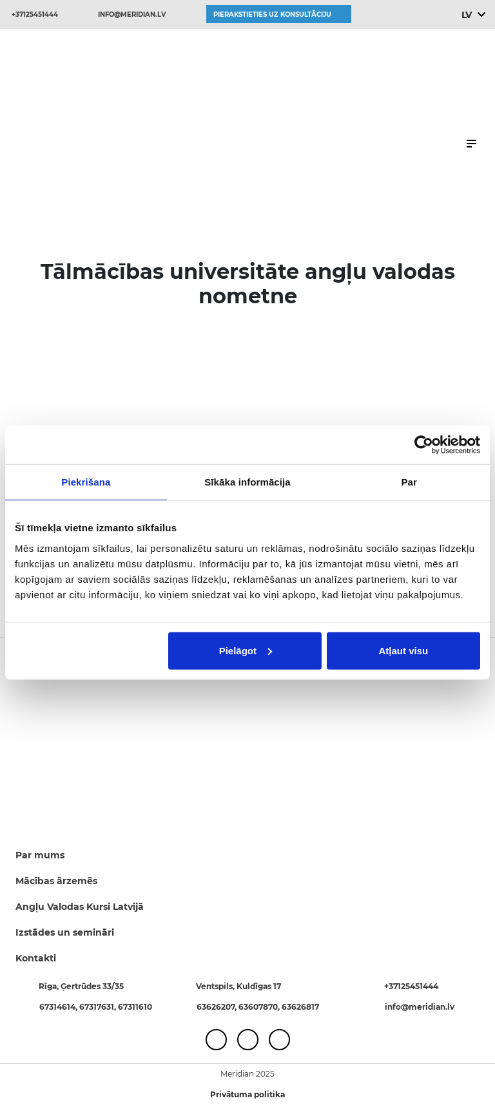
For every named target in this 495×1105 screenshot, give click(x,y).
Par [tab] (409, 482)
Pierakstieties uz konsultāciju (272, 14)
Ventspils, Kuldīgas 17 (238, 986)
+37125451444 (35, 14)
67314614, (59, 1007)
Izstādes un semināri (64, 932)
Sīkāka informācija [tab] (247, 482)
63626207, (217, 1007)
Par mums (39, 855)
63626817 (300, 1007)
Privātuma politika (247, 1094)
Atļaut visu (404, 650)
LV (466, 15)
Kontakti (35, 958)
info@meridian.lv (132, 14)
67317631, (98, 1007)
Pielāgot (245, 650)
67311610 (135, 1007)
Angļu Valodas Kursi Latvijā (79, 906)
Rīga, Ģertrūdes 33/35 (81, 986)
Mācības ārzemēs (56, 881)
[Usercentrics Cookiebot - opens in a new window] (423, 445)
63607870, (260, 1007)
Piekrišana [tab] (85, 482)
